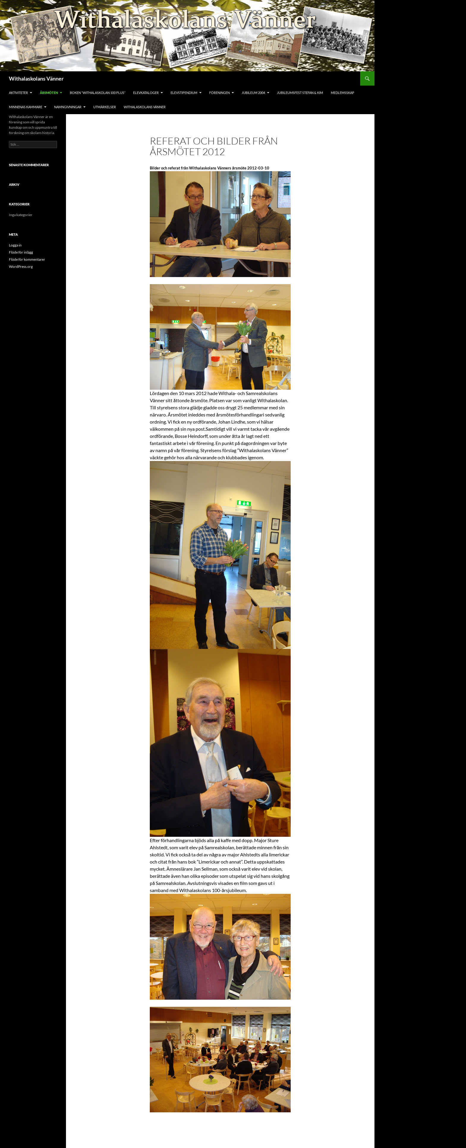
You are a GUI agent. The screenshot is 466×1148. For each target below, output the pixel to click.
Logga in (15, 245)
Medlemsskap (342, 93)
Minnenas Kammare (25, 107)
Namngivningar (67, 107)
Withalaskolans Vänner (36, 78)
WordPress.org (21, 266)
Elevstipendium (184, 93)
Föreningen (219, 93)
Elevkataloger (146, 93)
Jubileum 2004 (253, 93)
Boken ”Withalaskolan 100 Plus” (97, 93)
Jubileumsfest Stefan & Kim (300, 93)
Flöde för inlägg (21, 252)
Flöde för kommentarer (27, 259)
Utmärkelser (104, 107)
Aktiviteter (18, 93)
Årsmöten (49, 93)
